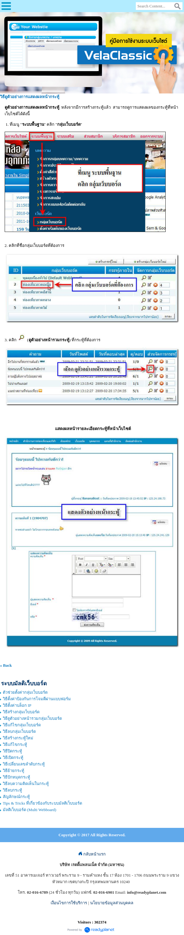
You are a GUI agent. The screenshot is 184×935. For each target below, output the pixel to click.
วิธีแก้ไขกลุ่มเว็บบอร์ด (22, 725)
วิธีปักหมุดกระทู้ (16, 777)
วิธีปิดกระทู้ (12, 751)
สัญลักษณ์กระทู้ (16, 796)
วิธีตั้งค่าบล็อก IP (17, 705)
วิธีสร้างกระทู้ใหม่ (18, 738)
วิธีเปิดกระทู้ (13, 757)
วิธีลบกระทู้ (12, 790)
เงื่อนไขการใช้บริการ (69, 903)
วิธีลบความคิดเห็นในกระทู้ (26, 783)
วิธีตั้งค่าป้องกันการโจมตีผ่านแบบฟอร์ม (37, 699)
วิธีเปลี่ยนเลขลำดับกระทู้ (24, 764)
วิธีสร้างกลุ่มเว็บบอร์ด (21, 712)
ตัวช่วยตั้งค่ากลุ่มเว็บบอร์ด (25, 692)
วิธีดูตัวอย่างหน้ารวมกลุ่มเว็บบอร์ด (32, 718)
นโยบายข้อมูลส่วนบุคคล (111, 903)
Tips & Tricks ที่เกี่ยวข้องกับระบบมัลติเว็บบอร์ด (42, 803)
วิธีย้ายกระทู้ (13, 770)
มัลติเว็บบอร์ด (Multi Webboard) (29, 809)
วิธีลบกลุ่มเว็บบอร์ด (19, 731)
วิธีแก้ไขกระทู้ (15, 744)
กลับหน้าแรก (92, 854)
